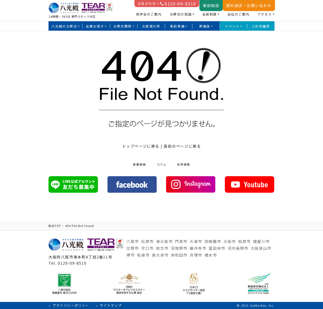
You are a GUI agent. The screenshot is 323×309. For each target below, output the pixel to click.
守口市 (147, 248)
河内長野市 (238, 248)
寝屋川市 (261, 241)
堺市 (130, 255)
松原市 (147, 241)
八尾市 (132, 241)
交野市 (132, 248)
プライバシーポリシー (70, 305)
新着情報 (139, 164)
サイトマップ (111, 305)
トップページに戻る (140, 146)
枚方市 (162, 248)
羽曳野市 (179, 248)
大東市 (196, 241)
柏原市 (244, 241)
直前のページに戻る (182, 146)
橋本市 (211, 255)
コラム (161, 164)
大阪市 (229, 241)
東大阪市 (164, 241)
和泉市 (143, 255)
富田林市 (217, 248)
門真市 (181, 241)
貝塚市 (196, 255)
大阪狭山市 (261, 248)
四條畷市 (213, 241)
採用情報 (183, 164)
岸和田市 (179, 255)
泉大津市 (160, 255)
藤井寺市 (198, 248)
